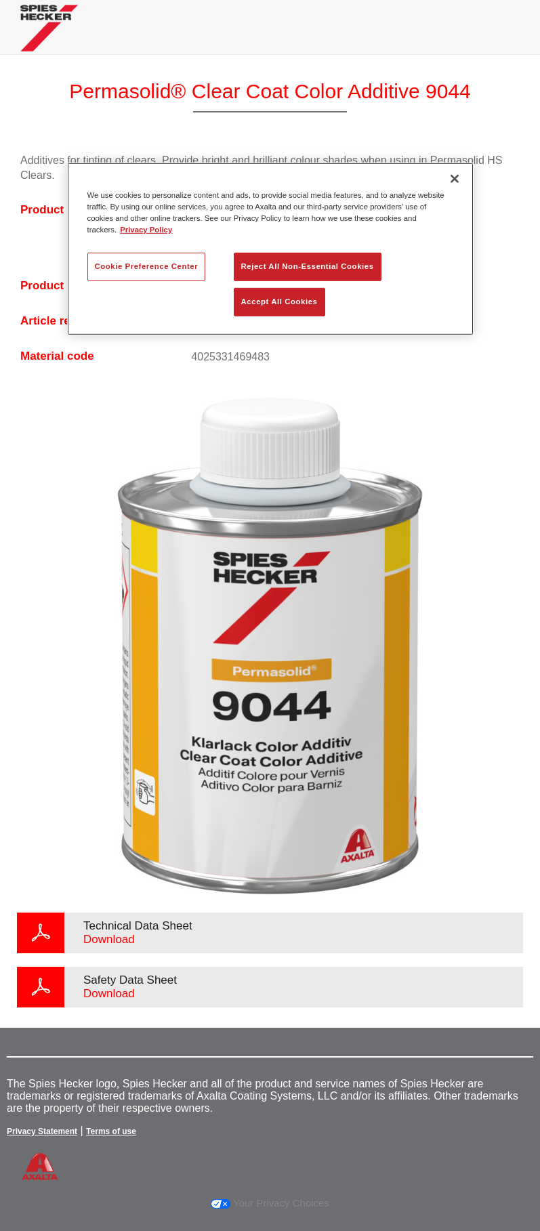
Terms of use (111, 1131)
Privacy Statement (42, 1131)
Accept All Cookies (279, 301)
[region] (270, 248)
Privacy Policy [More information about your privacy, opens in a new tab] (146, 230)
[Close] (455, 178)
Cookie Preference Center (147, 266)
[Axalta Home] (49, 38)
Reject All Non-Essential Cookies (307, 266)
